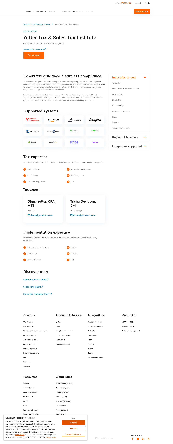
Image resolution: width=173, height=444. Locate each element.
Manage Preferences (73, 434)
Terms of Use (19, 434)
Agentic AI (30, 11)
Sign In (147, 3)
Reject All (73, 428)
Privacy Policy (51, 437)
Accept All (73, 422)
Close (73, 418)
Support (138, 3)
